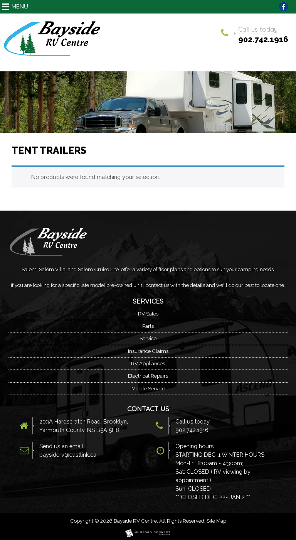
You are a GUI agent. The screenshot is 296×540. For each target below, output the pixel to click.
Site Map (216, 521)
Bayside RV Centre (135, 521)
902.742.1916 (263, 39)
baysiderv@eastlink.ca (67, 454)
